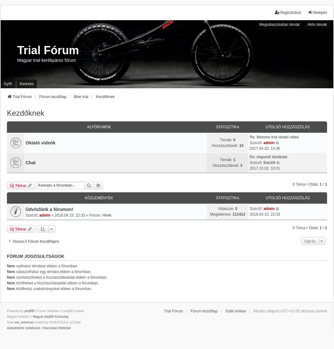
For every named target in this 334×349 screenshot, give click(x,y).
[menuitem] (23, 328)
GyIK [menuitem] (8, 84)
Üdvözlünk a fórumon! (49, 209)
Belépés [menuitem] (317, 12)
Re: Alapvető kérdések (268, 157)
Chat (30, 162)
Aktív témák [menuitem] (317, 24)
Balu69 (269, 162)
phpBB (29, 311)
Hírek (106, 215)
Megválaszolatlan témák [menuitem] (279, 24)
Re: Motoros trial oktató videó (274, 137)
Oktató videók (40, 142)
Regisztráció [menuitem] (288, 12)
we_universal (24, 322)
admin (269, 143)
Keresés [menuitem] (27, 84)
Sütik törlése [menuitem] (235, 311)
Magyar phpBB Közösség (50, 316)
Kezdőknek (25, 113)
